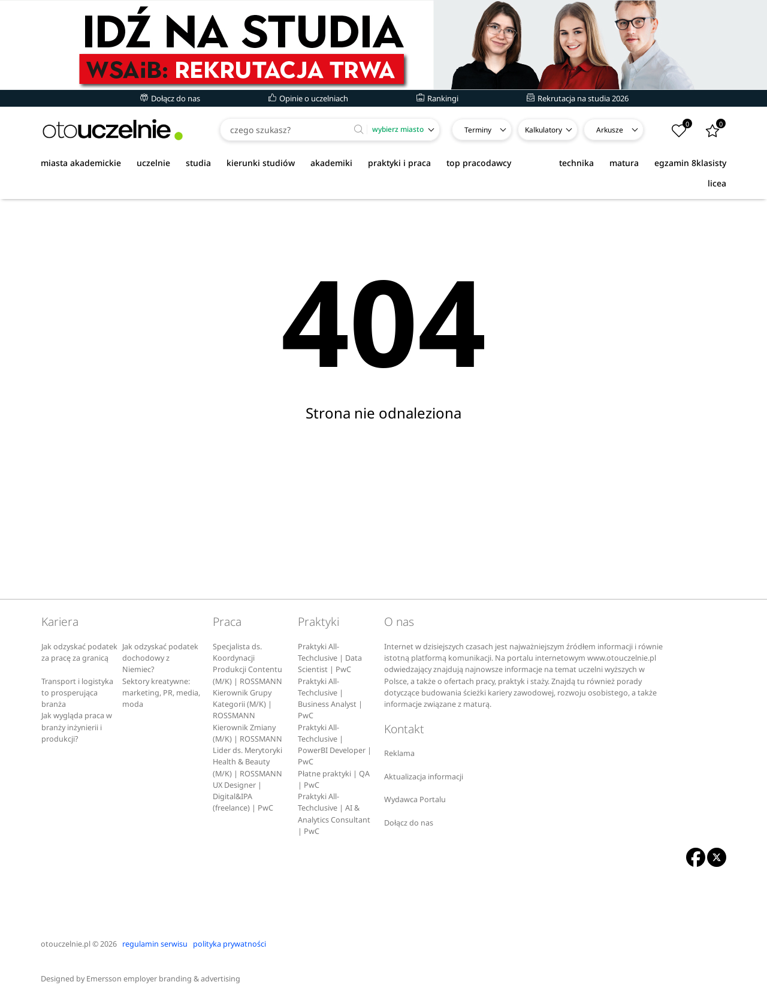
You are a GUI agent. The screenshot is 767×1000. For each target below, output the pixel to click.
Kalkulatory (543, 130)
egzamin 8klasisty (690, 162)
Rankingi (437, 98)
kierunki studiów (261, 162)
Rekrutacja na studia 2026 (578, 98)
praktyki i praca (399, 162)
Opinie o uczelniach (308, 98)
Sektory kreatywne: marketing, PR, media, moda (161, 693)
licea (717, 183)
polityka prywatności (229, 944)
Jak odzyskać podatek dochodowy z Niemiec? (160, 658)
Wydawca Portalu (415, 799)
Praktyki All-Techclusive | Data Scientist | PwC (330, 658)
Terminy (477, 130)
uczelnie (153, 162)
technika (576, 162)
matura (624, 162)
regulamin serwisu (155, 944)
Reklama (399, 753)
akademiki (331, 162)
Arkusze (609, 130)
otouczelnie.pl (65, 944)
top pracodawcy (478, 162)
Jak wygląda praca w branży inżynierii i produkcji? (76, 727)
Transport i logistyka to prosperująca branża (77, 693)
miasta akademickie (81, 162)
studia (198, 162)
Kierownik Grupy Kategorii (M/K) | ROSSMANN (242, 704)
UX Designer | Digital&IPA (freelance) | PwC (243, 797)
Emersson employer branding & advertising (163, 979)
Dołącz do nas (170, 98)
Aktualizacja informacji (423, 777)
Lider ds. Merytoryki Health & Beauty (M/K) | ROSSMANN (247, 762)
